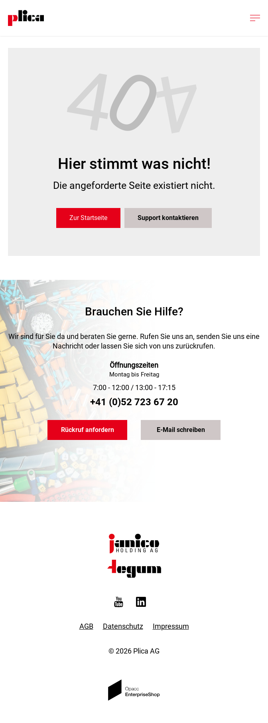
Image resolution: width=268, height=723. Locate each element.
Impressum (171, 626)
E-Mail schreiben (181, 430)
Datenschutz (123, 626)
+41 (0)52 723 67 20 (134, 402)
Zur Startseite (88, 218)
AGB (86, 626)
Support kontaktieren (168, 218)
